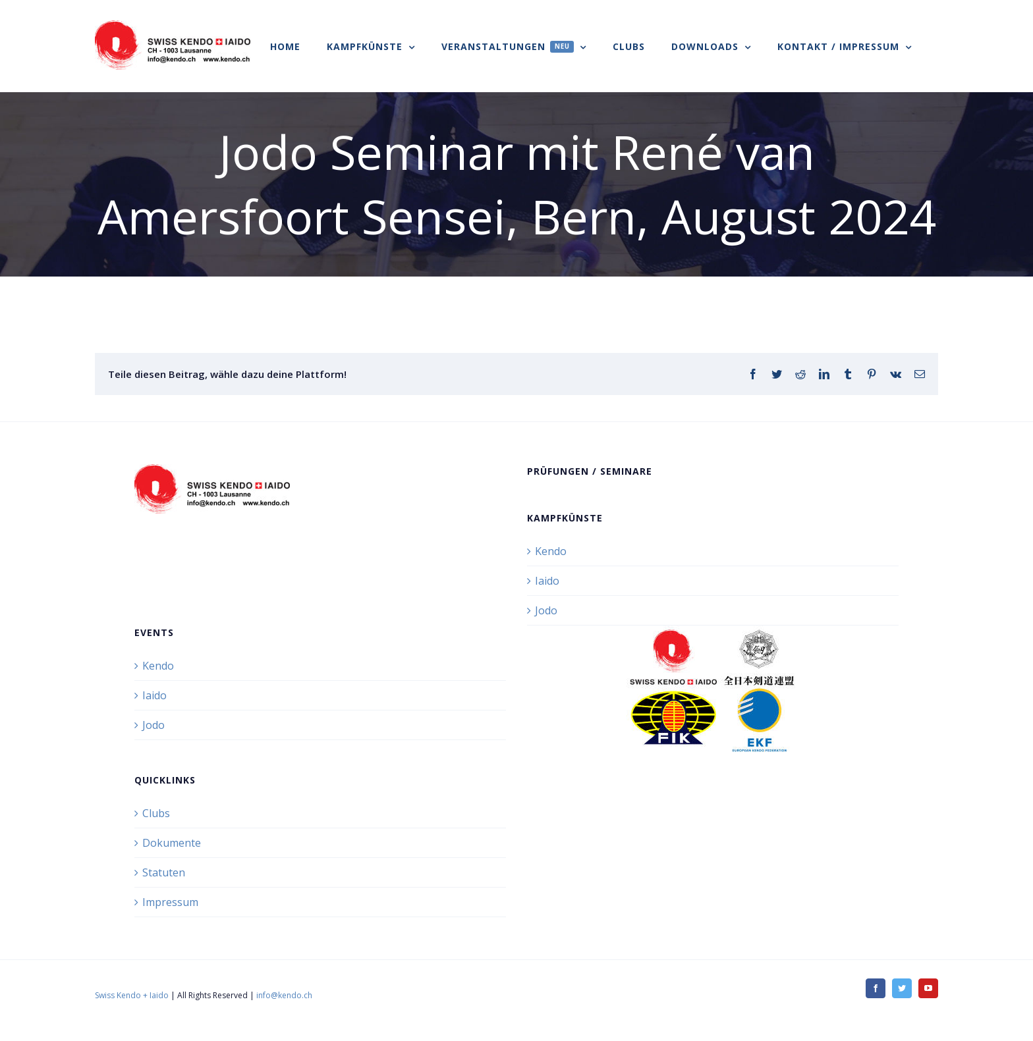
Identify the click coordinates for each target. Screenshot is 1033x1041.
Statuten (163, 872)
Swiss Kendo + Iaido (132, 995)
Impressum (170, 902)
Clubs (156, 813)
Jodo (546, 610)
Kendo (551, 551)
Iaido (547, 581)
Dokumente (171, 843)
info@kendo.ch (284, 995)
